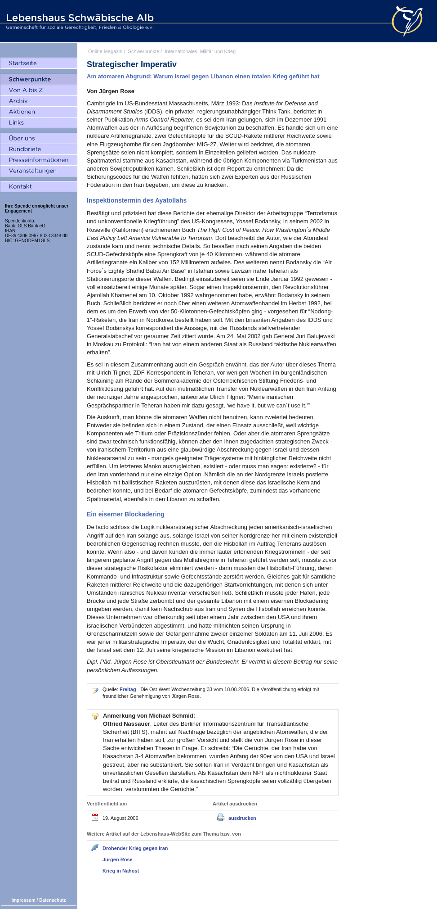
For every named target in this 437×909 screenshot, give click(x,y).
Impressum (23, 900)
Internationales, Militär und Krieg (200, 51)
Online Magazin (105, 51)
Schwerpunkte (144, 51)
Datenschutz (52, 900)
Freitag (129, 689)
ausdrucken (242, 818)
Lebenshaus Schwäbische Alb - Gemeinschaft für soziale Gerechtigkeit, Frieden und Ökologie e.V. (78, 21)
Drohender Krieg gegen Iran (135, 848)
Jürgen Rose (118, 859)
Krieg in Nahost (121, 870)
